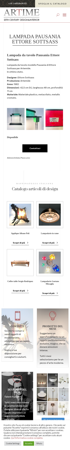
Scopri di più (19, 242)
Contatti (17, 326)
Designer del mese (17, 391)
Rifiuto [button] (39, 443)
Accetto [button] (28, 443)
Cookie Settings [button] (13, 443)
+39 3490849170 (17, 4)
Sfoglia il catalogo (52, 3)
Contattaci (35, 148)
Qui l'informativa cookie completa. (27, 438)
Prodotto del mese (52, 327)
